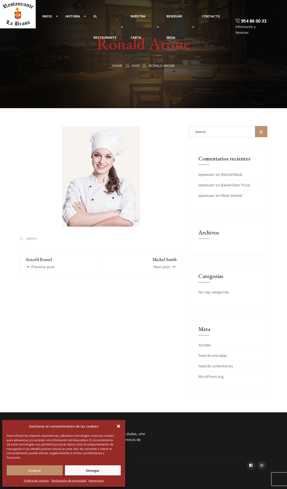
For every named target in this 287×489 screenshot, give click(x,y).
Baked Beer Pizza (235, 185)
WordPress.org (211, 376)
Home (117, 65)
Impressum (96, 480)
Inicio (47, 16)
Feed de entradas (212, 355)
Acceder (204, 345)
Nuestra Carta (138, 27)
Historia (72, 16)
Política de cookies (36, 480)
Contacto (211, 16)
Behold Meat (231, 174)
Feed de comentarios (215, 366)
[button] (118, 426)
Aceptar (34, 470)
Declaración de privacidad (68, 480)
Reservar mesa (174, 27)
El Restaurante (105, 27)
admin (31, 238)
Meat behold (231, 195)
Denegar (93, 470)
